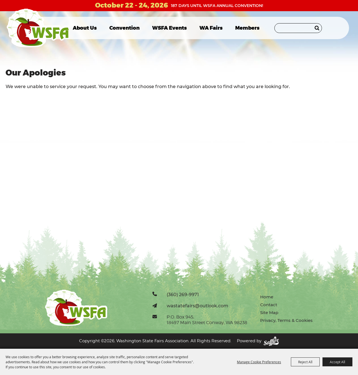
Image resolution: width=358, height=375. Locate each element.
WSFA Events (169, 28)
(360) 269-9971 (183, 294)
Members (247, 28)
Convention (124, 28)
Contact (268, 304)
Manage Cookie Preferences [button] (259, 362)
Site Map (269, 312)
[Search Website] (298, 28)
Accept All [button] (337, 362)
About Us (85, 28)
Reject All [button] (305, 362)
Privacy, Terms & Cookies (286, 320)
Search (317, 28)
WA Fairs (211, 28)
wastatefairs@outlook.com (197, 305)
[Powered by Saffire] (271, 341)
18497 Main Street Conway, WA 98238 (207, 322)
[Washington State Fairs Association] (38, 28)
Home (266, 296)
